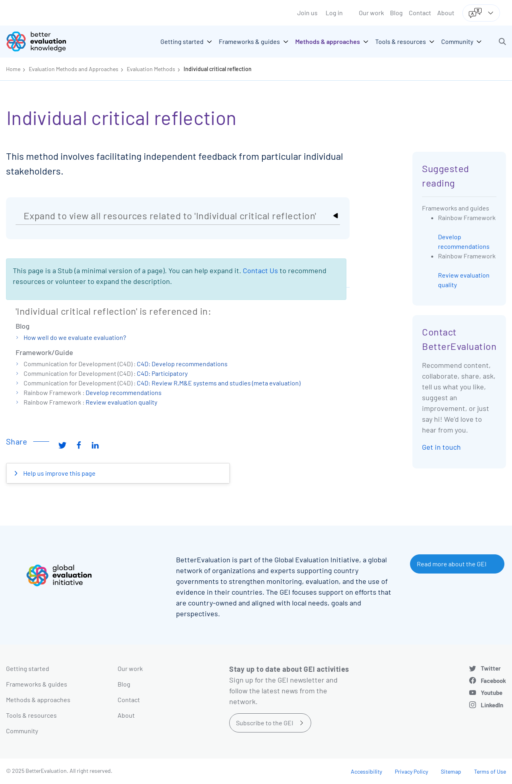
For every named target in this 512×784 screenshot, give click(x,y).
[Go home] (42, 42)
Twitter (491, 668)
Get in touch (441, 447)
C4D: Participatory (162, 373)
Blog (396, 12)
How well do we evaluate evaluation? (75, 337)
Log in (334, 12)
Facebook (493, 680)
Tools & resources (31, 715)
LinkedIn (492, 705)
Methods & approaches (38, 699)
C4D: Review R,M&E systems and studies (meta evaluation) (218, 383)
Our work (371, 12)
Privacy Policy (411, 771)
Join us (307, 12)
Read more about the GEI (451, 564)
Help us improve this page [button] (59, 473)
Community (22, 730)
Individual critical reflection (218, 68)
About (445, 12)
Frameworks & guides (36, 684)
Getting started (27, 668)
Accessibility (366, 771)
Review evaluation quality (121, 402)
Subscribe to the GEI (264, 722)
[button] (502, 41)
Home (13, 68)
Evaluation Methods (151, 68)
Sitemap (451, 771)
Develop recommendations (124, 392)
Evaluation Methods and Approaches (73, 68)
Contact (420, 12)
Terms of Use (490, 771)
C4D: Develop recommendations (182, 363)
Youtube (491, 692)
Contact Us (260, 270)
